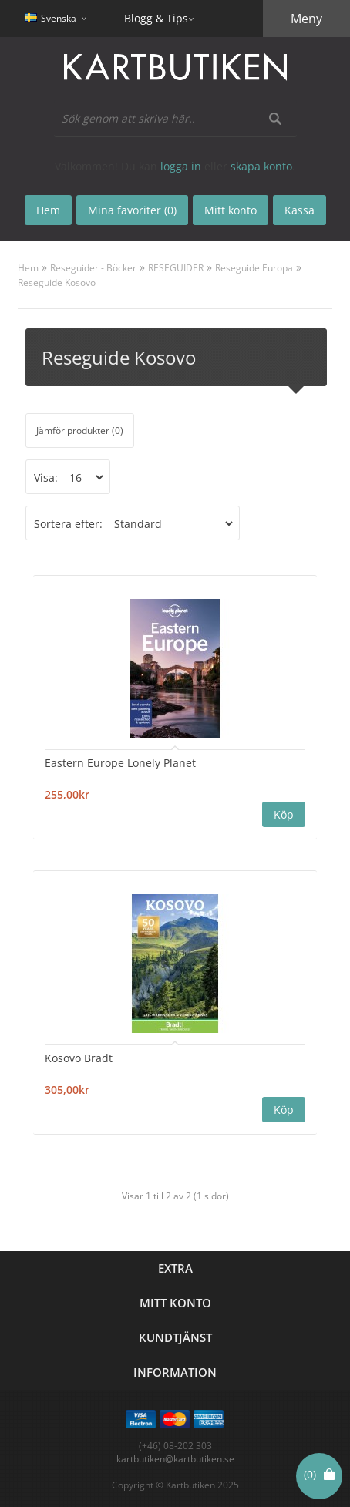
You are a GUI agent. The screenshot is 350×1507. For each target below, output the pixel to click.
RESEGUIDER (176, 267)
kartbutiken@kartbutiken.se (175, 1458)
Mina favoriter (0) (132, 210)
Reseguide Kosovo (57, 282)
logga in (180, 166)
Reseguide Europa (254, 267)
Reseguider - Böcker (93, 267)
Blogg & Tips (156, 18)
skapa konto (261, 166)
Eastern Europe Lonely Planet (120, 762)
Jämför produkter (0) (79, 430)
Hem (28, 267)
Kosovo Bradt (79, 1058)
